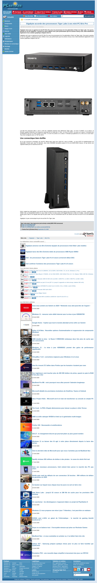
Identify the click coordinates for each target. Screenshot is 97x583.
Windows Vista (7, 570)
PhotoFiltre (6, 576)
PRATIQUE (17, 12)
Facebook (14, 576)
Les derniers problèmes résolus (81, 563)
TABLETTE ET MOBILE (43, 12)
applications (58, 563)
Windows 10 (7, 564)
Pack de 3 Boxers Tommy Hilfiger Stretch (35, 293)
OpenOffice (22, 566)
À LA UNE (7, 12)
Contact (52, 579)
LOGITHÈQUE (28, 12)
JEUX (80, 12)
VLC (5, 575)
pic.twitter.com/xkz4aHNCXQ (42, 227)
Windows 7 (7, 568)
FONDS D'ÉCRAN (70, 12)
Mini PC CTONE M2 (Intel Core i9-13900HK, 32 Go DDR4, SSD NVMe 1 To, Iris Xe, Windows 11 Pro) (51, 270)
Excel (20, 564)
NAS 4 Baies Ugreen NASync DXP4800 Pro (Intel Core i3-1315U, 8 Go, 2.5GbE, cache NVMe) (50, 286)
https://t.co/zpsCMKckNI (28, 225)
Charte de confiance (19, 579)
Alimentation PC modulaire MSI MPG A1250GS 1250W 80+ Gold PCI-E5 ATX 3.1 (46, 296)
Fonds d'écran (35, 572)
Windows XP (7, 571)
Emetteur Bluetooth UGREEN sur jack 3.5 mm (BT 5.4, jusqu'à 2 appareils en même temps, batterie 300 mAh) (54, 282)
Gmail (13, 571)
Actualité (10, 17)
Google (21, 570)
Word (20, 563)
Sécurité (21, 573)
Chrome (14, 568)
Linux (5, 573)
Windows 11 (7, 563)
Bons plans (55, 572)
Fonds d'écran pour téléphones (60, 568)
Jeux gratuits (35, 575)
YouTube (21, 571)
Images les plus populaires (38, 573)
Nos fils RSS (29, 16)
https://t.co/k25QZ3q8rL (28, 227)
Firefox (14, 570)
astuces (64, 563)
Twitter (13, 575)
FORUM (89, 12)
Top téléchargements (37, 564)
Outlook (14, 573)
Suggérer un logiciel (37, 566)
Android (14, 563)
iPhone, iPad (15, 564)
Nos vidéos (53, 16)
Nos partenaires (45, 579)
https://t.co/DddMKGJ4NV (29, 224)
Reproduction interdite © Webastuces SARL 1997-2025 (69, 579)
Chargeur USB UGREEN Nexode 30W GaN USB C (38, 289)
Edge (13, 566)
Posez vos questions (78, 564)
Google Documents (24, 568)
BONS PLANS (57, 12)
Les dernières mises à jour (38, 563)
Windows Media (23, 576)
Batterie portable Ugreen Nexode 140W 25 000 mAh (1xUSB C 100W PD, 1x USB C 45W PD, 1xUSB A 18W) (54, 279)
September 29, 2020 (43, 229)
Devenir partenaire (35, 579)
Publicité (28, 579)
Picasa (21, 575)
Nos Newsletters (41, 16)
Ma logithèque (35, 568)
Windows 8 (7, 566)
